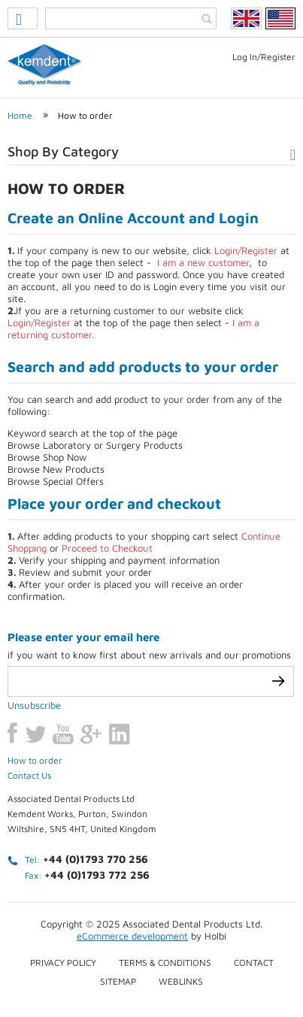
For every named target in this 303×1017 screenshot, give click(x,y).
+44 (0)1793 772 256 (97, 874)
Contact (254, 962)
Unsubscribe (34, 705)
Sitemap (118, 981)
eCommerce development (132, 936)
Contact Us (29, 775)
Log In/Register (263, 56)
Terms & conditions (165, 962)
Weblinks (181, 981)
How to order (85, 115)
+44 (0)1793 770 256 (95, 858)
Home (20, 115)
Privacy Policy (63, 962)
